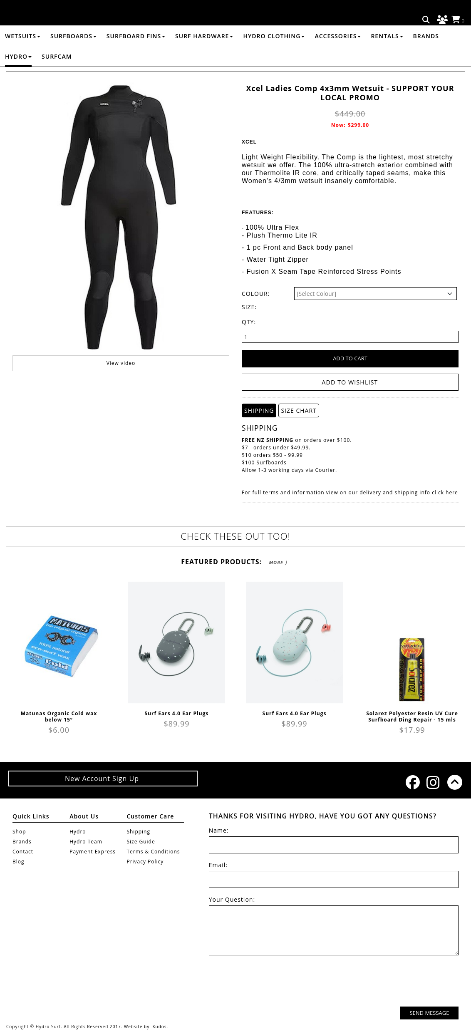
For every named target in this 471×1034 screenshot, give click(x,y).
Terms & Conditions (153, 851)
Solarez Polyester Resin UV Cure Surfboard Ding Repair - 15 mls (412, 716)
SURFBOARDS (73, 56)
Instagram (432, 782)
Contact (22, 851)
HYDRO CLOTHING (274, 56)
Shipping (138, 831)
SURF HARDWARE (204, 56)
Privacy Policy (145, 861)
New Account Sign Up (103, 778)
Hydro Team (85, 841)
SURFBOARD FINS (136, 56)
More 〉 (278, 562)
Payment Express (92, 851)
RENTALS (387, 56)
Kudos (159, 1026)
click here (445, 492)
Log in (441, 20)
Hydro (18, 76)
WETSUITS (22, 56)
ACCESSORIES (338, 56)
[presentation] (395, 981)
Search (426, 20)
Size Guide (140, 841)
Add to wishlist (350, 382)
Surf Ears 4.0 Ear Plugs (177, 713)
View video (121, 379)
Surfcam (57, 76)
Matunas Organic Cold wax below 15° (59, 716)
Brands (426, 56)
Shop (19, 831)
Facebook (412, 781)
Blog (18, 861)
